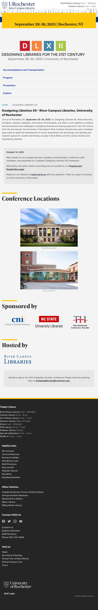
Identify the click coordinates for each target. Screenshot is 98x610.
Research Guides (10, 457)
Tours (5, 565)
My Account (8, 451)
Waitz (5, 552)
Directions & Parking (12, 555)
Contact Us (7, 527)
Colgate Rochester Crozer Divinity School (22, 492)
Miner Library (8, 502)
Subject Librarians (11, 530)
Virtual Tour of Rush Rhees (15, 558)
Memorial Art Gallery (12, 498)
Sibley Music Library (12, 505)
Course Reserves (10, 454)
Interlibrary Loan (10, 460)
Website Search (10, 470)
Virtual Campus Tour (12, 561)
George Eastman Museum (15, 495)
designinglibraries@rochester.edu (53, 380)
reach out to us (38, 174)
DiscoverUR (8, 467)
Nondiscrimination (11, 477)
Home (5, 104)
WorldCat (6, 474)
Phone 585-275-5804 (13, 537)
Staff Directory (9, 464)
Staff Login (9, 593)
